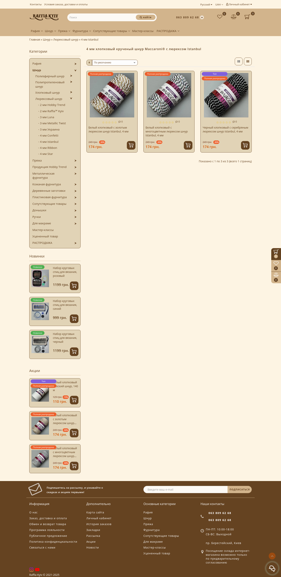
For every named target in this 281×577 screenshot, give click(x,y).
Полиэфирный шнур (49, 76)
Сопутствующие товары (111, 31)
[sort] (115, 63)
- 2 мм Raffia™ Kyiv (51, 111)
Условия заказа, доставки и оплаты (66, 4)
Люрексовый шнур (48, 99)
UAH (219, 4)
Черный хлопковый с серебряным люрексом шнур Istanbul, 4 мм (225, 129)
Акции (91, 541)
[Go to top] (272, 556)
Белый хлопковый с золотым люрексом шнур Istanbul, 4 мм (65, 421)
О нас (33, 512)
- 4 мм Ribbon (47, 148)
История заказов (99, 524)
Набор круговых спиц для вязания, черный (65, 338)
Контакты (36, 4)
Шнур (50, 31)
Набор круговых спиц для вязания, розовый (65, 272)
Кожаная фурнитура (46, 184)
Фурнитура (81, 31)
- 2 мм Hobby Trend (51, 105)
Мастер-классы (142, 31)
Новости (92, 547)
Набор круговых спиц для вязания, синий (65, 305)
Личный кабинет (239, 4)
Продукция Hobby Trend (49, 167)
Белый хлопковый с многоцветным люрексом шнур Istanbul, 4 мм (65, 454)
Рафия (37, 31)
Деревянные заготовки (48, 191)
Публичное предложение (48, 536)
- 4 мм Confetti (48, 135)
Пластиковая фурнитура (49, 197)
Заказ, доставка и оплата (48, 518)
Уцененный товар (45, 236)
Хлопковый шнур (47, 92)
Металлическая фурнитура (43, 175)
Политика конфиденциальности (53, 541)
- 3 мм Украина (49, 129)
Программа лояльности (47, 530)
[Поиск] (145, 17)
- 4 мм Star (45, 154)
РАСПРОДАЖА (168, 31)
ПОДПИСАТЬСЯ (239, 489)
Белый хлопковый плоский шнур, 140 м (65, 386)
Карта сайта (95, 512)
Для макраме (41, 223)
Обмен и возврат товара (47, 524)
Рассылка (93, 536)
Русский (206, 4)
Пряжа (64, 31)
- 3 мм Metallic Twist (52, 123)
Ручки (36, 217)
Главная (34, 39)
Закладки (93, 530)
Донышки (39, 210)
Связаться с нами (42, 547)
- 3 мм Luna (46, 117)
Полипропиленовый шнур (50, 84)
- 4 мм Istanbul (48, 142)
